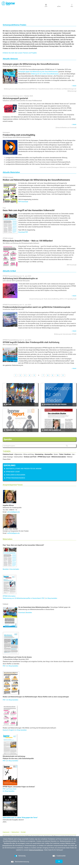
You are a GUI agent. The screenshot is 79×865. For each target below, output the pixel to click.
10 (57, 362)
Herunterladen (14, 556)
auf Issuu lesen (11, 776)
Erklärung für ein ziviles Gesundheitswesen (45, 61)
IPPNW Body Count (13, 459)
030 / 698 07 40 (9, 830)
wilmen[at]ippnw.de (13, 499)
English (11, 717)
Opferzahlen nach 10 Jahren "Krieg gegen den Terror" (20, 804)
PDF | (5, 687)
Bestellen (6, 556)
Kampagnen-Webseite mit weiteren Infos (64, 154)
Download (21, 599)
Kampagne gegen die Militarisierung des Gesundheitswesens (31, 51)
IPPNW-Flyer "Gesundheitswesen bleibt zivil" (43, 76)
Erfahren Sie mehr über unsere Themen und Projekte (20, 40)
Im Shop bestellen (51, 585)
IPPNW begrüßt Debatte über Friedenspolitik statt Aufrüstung (31, 329)
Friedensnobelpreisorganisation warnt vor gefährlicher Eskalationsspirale (36, 294)
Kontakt (23, 819)
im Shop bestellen (21, 717)
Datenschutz (15, 819)
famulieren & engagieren (15, 462)
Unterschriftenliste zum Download (66, 114)
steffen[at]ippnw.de (13, 520)
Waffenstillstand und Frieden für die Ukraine (24, 455)
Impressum (6, 819)
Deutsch (5, 717)
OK (59, 861)
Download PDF (23, 219)
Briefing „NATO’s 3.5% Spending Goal (65, 286)
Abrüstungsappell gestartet (15, 85)
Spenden (8, 426)
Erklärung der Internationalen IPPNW (65, 321)
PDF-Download (23, 189)
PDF (4, 653)
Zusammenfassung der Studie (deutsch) (41, 286)
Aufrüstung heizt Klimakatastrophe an (20, 265)
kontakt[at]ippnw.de (12, 832)
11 (63, 362)
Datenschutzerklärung (36, 850)
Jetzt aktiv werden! (45, 154)
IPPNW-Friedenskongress (15, 465)
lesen (74, 73)
